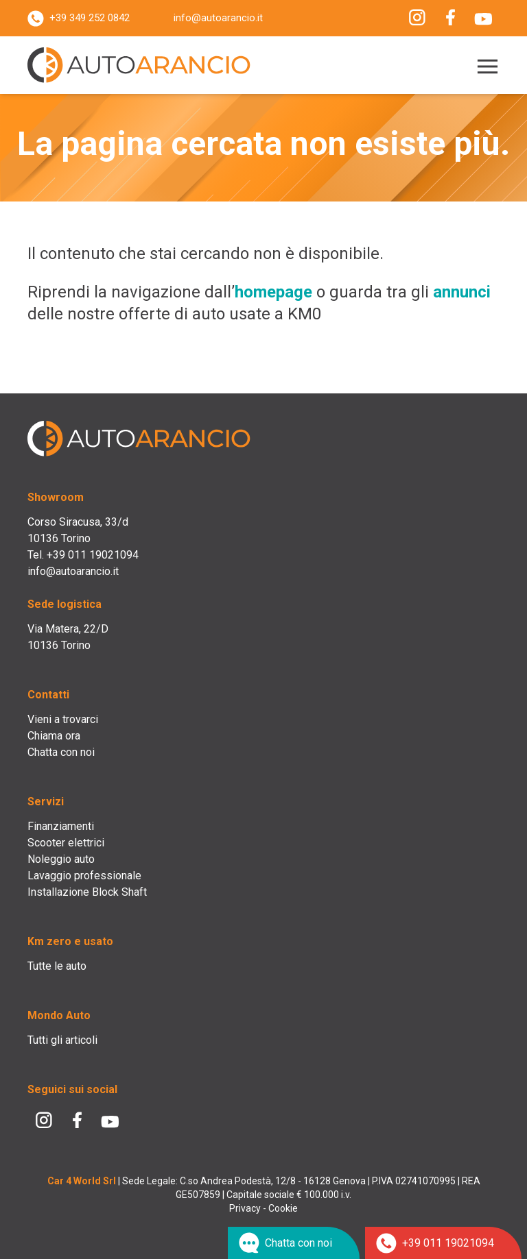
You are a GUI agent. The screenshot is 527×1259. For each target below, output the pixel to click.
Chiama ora (53, 735)
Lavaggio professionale (84, 875)
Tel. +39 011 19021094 (83, 554)
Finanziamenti (60, 826)
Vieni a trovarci (62, 719)
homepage (273, 292)
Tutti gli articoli (62, 1040)
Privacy (245, 1208)
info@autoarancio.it (218, 18)
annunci (462, 292)
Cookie (283, 1208)
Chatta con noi (61, 752)
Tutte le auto (56, 966)
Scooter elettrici (65, 842)
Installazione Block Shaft (87, 892)
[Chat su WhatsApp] (294, 1243)
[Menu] (485, 67)
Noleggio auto (61, 859)
